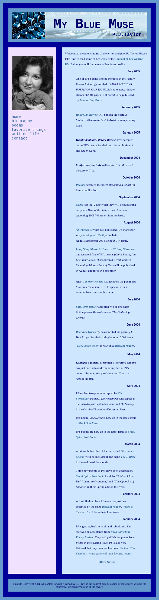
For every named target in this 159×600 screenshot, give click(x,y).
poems (17, 125)
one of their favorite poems (115, 553)
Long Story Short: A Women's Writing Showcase (105, 249)
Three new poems (86, 470)
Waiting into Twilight (95, 235)
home (16, 117)
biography (22, 121)
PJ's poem (89, 417)
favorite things (29, 130)
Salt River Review (87, 306)
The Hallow (128, 456)
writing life (25, 134)
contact (20, 138)
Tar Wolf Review (93, 281)
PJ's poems (82, 431)
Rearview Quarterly (88, 331)
